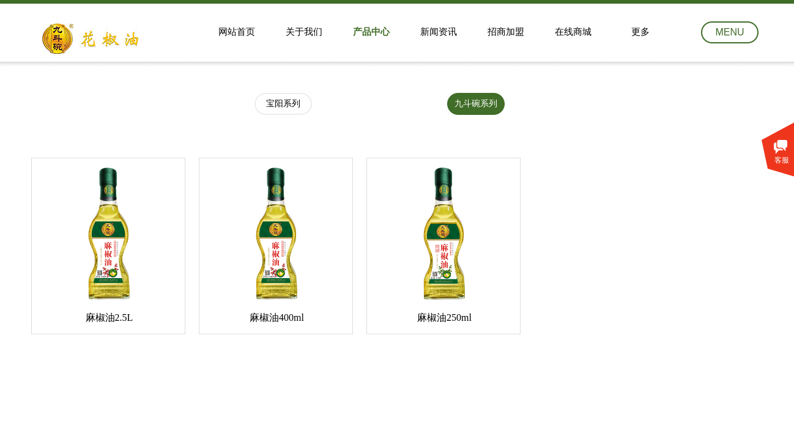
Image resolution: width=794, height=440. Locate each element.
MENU (729, 32)
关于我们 (304, 32)
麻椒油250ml (444, 317)
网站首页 (236, 32)
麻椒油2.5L (109, 317)
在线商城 (573, 32)
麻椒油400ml (277, 317)
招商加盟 (506, 32)
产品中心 (371, 32)
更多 (640, 32)
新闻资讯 (438, 32)
